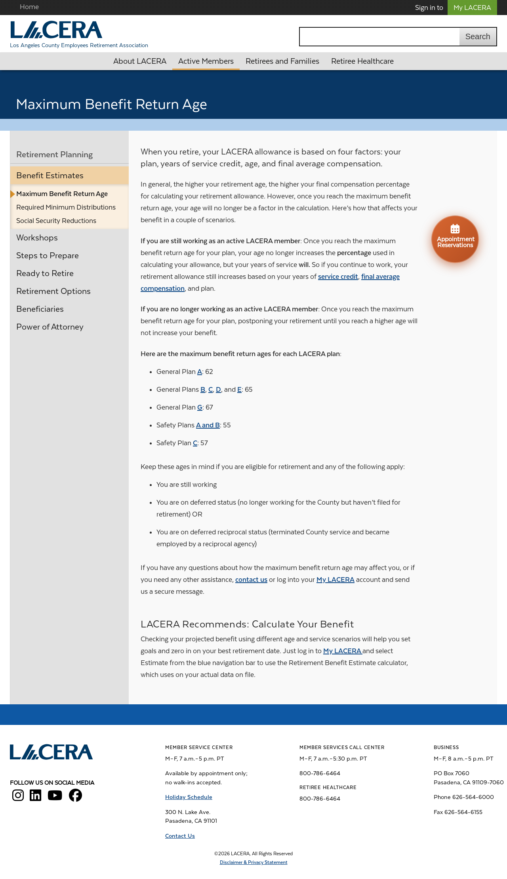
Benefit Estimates (50, 175)
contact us (251, 579)
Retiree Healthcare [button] (362, 61)
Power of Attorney (50, 327)
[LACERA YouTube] (55, 798)
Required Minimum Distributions (66, 207)
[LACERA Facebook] (75, 798)
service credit (338, 276)
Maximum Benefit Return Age (62, 194)
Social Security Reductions (56, 221)
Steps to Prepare (47, 255)
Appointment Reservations (456, 236)
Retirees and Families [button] (282, 61)
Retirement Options (53, 291)
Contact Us (180, 836)
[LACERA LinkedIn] (35, 798)
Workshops (37, 237)
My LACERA (472, 7)
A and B (208, 425)
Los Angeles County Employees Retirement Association (79, 45)
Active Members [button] (206, 61)
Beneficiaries (40, 309)
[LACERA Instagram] (18, 798)
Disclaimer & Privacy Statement (254, 862)
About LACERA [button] (139, 61)
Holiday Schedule (188, 797)
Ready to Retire (45, 273)
